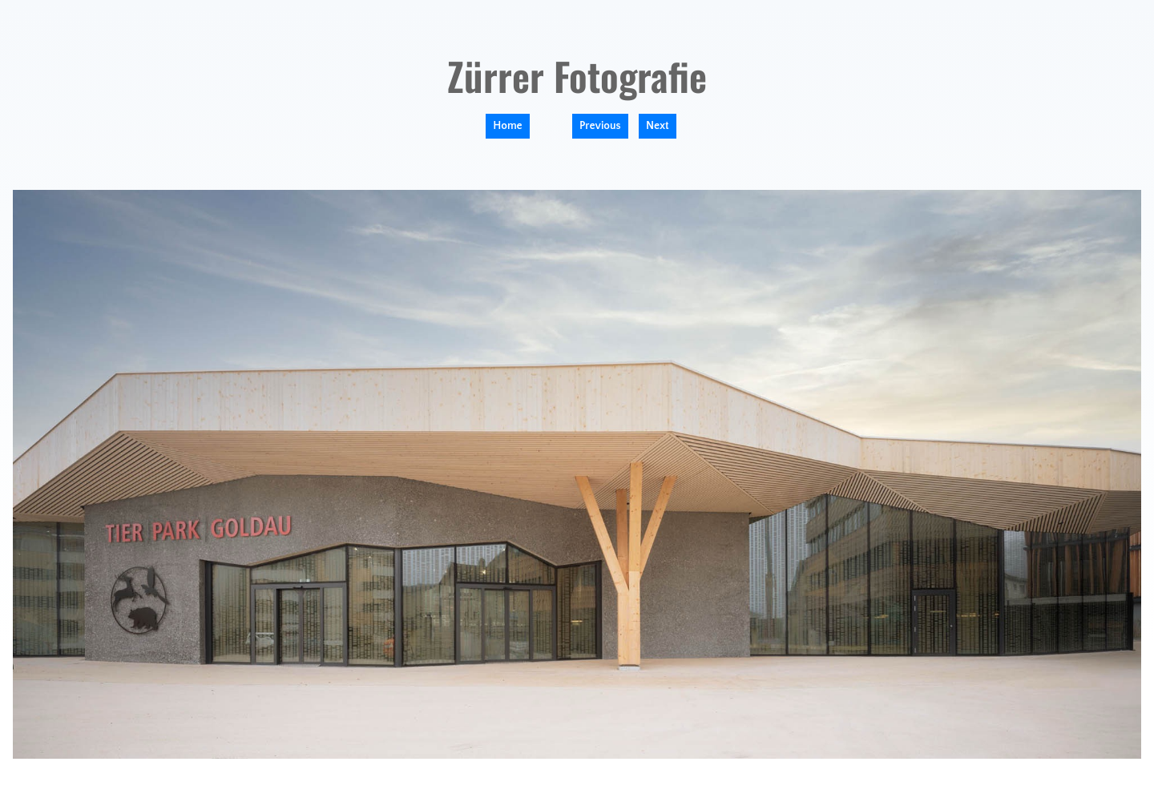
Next (657, 125)
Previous (600, 125)
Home (507, 125)
